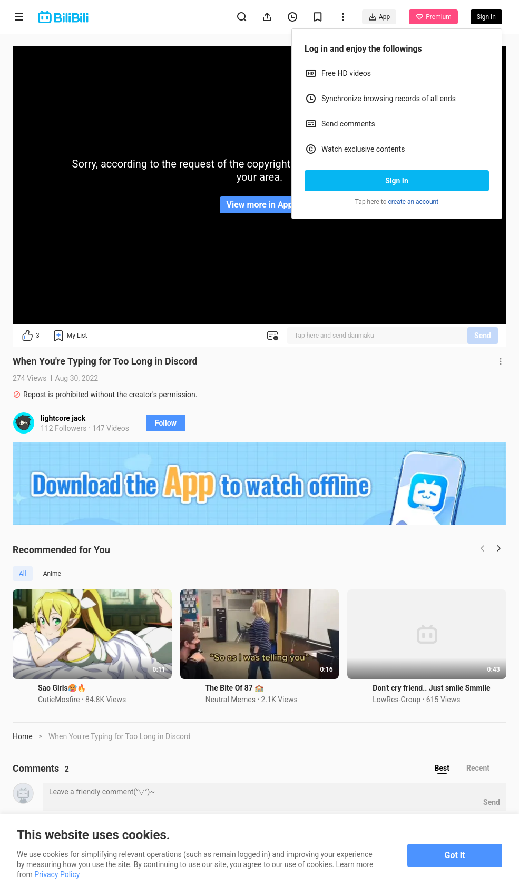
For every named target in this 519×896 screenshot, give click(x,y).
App (379, 17)
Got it (455, 855)
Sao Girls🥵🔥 (62, 688)
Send (482, 335)
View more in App (260, 205)
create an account (413, 201)
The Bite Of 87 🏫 (234, 688)
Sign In (396, 180)
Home (23, 736)
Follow (166, 423)
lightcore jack (63, 418)
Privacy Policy (57, 874)
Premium (433, 17)
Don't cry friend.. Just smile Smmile (431, 688)
